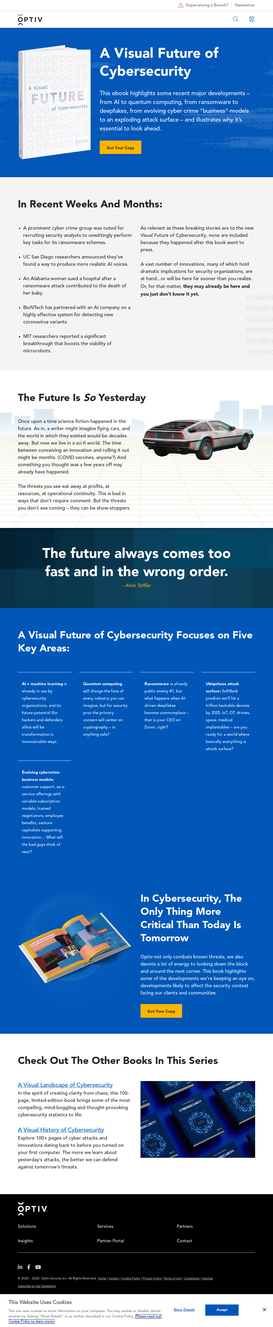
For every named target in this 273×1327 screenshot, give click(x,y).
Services (105, 1227)
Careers (114, 1278)
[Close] (264, 1310)
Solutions (27, 1227)
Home (32, 1209)
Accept (222, 1310)
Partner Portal (110, 1241)
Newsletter (245, 5)
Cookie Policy (130, 1278)
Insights (25, 1241)
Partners (185, 1227)
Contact (184, 1241)
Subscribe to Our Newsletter (37, 1286)
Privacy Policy (152, 1278)
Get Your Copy (120, 147)
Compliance (192, 1278)
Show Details (184, 1310)
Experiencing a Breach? (202, 5)
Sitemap (207, 1278)
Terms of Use (172, 1278)
